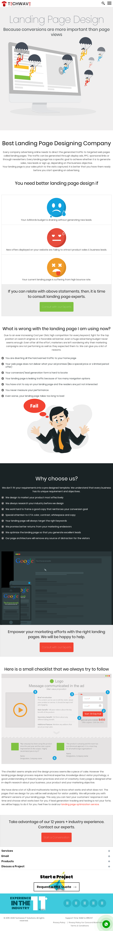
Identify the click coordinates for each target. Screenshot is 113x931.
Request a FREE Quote (56, 887)
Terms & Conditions (83, 926)
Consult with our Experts (56, 307)
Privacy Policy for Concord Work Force (53, 926)
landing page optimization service (80, 804)
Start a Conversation (56, 837)
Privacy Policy (26, 926)
